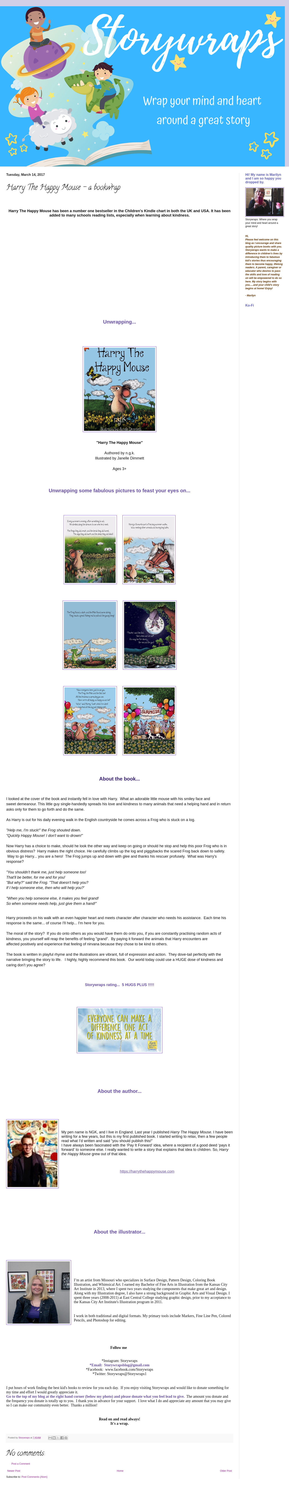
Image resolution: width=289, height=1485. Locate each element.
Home (120, 1470)
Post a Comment (20, 1463)
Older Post (226, 1470)
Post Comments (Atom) (34, 1476)
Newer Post (13, 1470)
